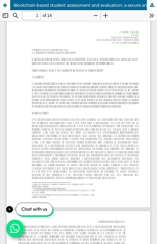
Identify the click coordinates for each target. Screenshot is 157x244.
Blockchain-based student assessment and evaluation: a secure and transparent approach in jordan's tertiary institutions (85, 5)
